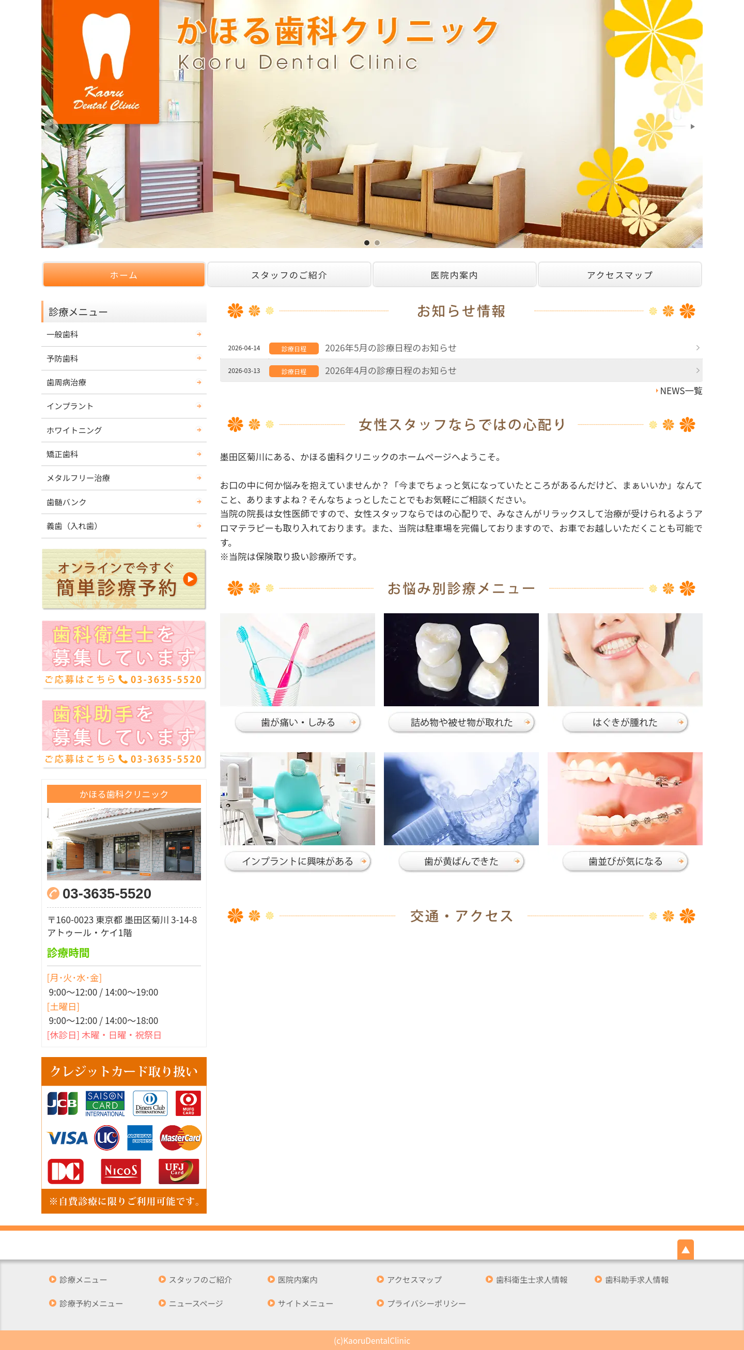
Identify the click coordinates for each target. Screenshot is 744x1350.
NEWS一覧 (681, 390)
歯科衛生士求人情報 (531, 1279)
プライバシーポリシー (426, 1303)
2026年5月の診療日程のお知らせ (391, 347)
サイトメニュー (306, 1303)
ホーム (124, 274)
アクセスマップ (620, 274)
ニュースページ (196, 1303)
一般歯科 (62, 333)
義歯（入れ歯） (74, 525)
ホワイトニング (74, 430)
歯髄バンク (67, 501)
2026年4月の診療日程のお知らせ (391, 370)
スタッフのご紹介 (289, 274)
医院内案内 (455, 274)
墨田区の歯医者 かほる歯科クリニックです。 (367, 242)
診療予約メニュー (91, 1303)
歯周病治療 (66, 381)
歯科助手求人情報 (637, 1279)
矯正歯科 (62, 453)
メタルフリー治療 (78, 477)
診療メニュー (83, 1279)
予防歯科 (62, 358)
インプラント (70, 405)
